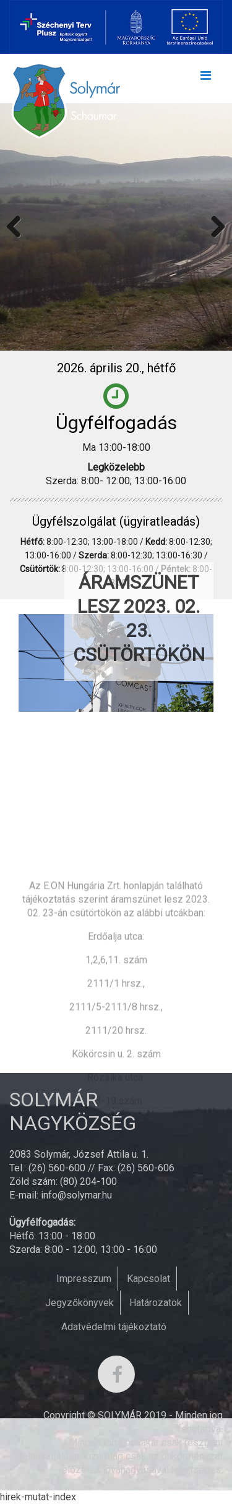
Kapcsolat (148, 1278)
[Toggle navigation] (205, 78)
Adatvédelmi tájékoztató (113, 1327)
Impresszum (83, 1278)
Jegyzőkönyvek (79, 1303)
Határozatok (155, 1303)
